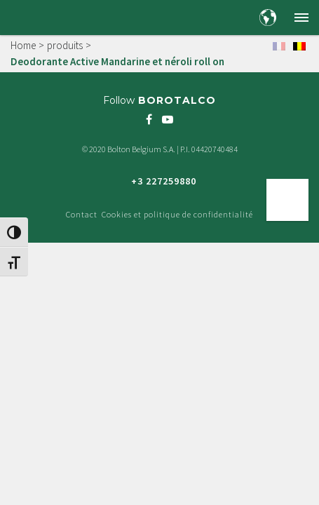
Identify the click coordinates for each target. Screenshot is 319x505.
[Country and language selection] (268, 17)
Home (23, 45)
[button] (301, 17)
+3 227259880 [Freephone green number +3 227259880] (163, 181)
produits (65, 45)
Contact (81, 214)
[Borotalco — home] (46, 17)
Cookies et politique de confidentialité (177, 214)
